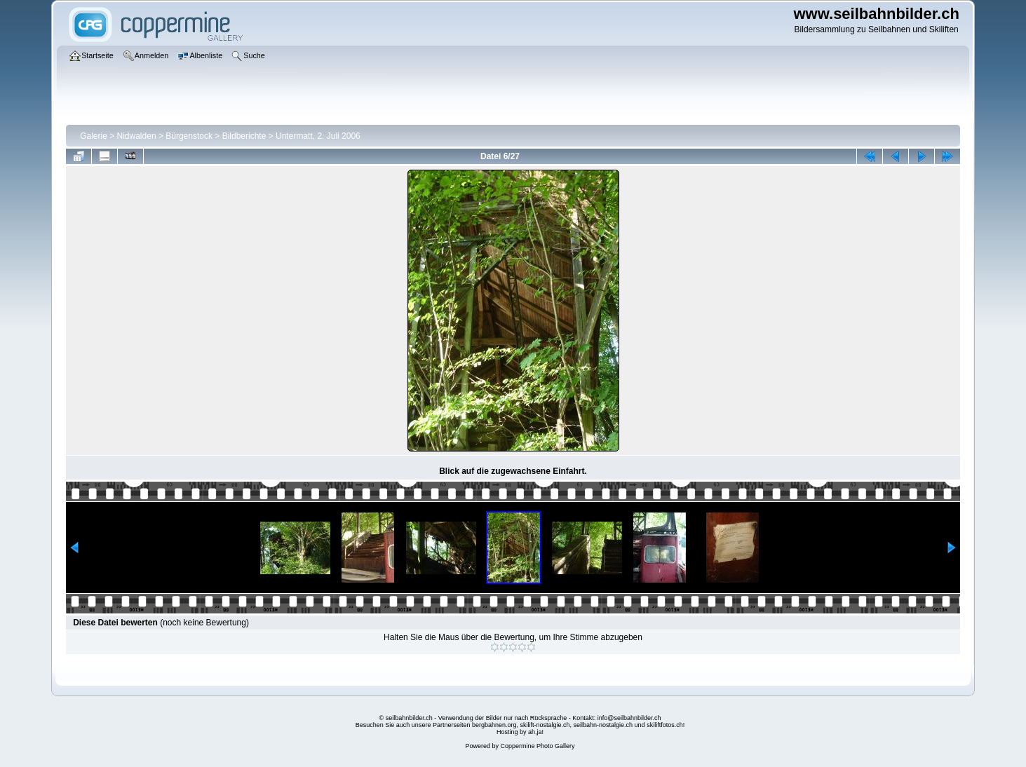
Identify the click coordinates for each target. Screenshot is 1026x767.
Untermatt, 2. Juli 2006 (318, 136)
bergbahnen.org (494, 724)
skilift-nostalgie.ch (545, 724)
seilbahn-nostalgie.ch (603, 724)
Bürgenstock (189, 136)
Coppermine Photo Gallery (537, 745)
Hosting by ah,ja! (520, 731)
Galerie (93, 136)
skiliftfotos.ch (665, 724)
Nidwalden (136, 136)
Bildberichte (244, 136)
